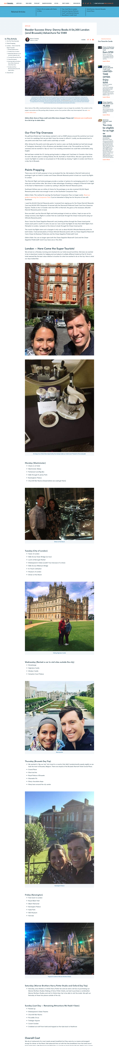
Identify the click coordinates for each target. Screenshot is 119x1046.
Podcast (37, 3)
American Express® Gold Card (107, 121)
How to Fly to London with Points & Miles (47, 10)
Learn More (106, 61)
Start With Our (103, 3)
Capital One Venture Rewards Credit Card (108, 67)
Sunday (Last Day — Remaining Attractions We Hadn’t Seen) (14, 68)
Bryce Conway (34, 38)
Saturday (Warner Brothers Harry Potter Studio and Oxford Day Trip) (14, 63)
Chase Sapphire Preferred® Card (108, 102)
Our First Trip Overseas (13, 41)
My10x (56, 3)
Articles (19, 3)
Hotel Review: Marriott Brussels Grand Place (96, 10)
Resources (76, 3)
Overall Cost (10, 72)
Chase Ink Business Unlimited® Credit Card (108, 48)
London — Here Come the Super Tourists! (13, 46)
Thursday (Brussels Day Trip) (14, 57)
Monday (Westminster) (13, 49)
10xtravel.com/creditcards (83, 118)
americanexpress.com (67, 100)
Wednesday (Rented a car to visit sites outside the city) (14, 54)
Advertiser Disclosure (106, 38)
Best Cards (65, 3)
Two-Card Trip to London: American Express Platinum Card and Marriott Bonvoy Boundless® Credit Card (70, 12)
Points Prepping (11, 43)
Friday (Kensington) (12, 59)
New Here (29, 3)
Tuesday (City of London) (13, 51)
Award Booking (47, 3)
